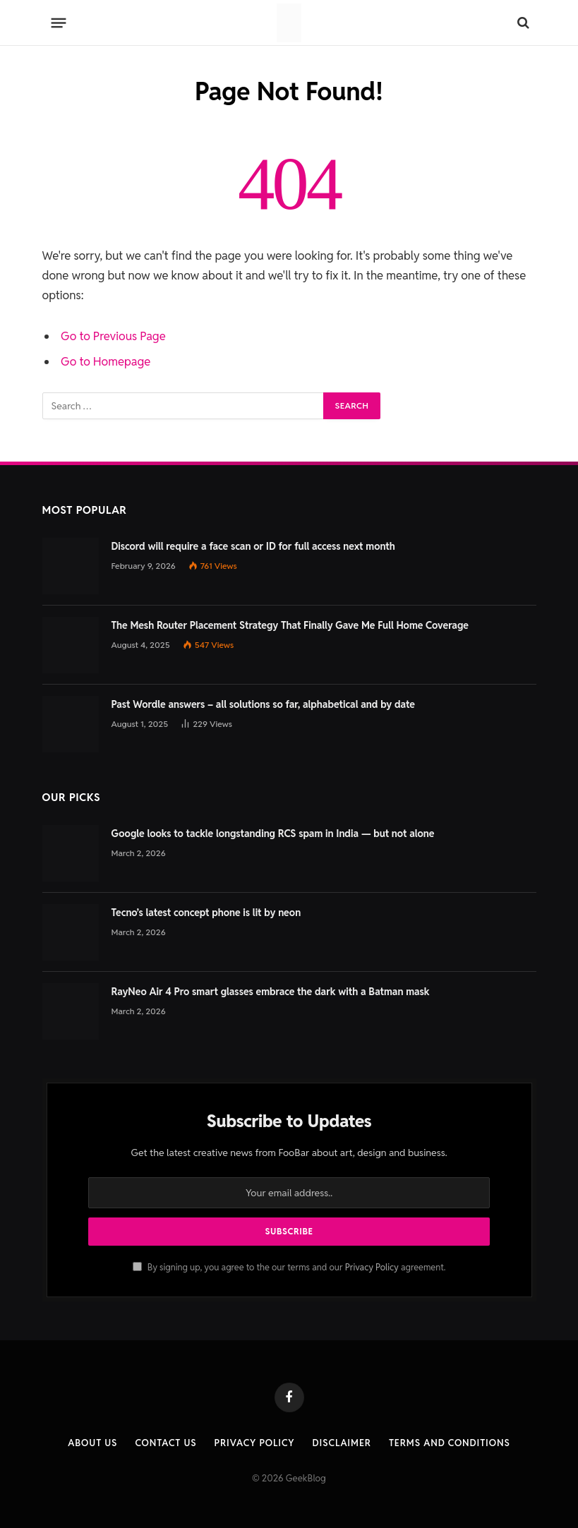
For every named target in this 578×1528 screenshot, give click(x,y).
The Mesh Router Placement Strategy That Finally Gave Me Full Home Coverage (290, 625)
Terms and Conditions (449, 1443)
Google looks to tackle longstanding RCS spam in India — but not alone (273, 833)
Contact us (165, 1443)
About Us (92, 1443)
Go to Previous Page (113, 336)
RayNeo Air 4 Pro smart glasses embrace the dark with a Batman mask (271, 991)
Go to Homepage (105, 361)
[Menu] (58, 22)
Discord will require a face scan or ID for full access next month (253, 546)
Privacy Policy (372, 1267)
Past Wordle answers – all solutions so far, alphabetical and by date (263, 704)
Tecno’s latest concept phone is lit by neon (206, 912)
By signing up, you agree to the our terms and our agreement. (289, 1267)
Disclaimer (342, 1443)
